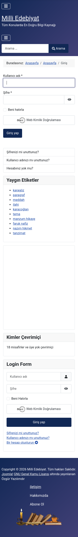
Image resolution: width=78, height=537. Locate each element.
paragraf (19, 195)
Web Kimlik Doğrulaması (39, 120)
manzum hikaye (24, 219)
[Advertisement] (39, 287)
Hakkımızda (39, 496)
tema (16, 214)
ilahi (16, 204)
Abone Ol (37, 504)
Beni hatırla (16, 110)
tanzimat (19, 233)
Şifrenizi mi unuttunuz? (23, 152)
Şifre (7, 93)
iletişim (35, 487)
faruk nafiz (20, 224)
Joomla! (7, 474)
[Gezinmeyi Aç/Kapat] (6, 6)
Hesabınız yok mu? (20, 168)
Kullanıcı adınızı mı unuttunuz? (28, 160)
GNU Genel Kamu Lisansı (31, 474)
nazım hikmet (22, 228)
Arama (58, 48)
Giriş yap (13, 133)
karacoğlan (21, 209)
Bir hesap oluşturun (22, 442)
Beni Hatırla (19, 398)
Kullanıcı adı (12, 76)
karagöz (18, 190)
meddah (18, 200)
